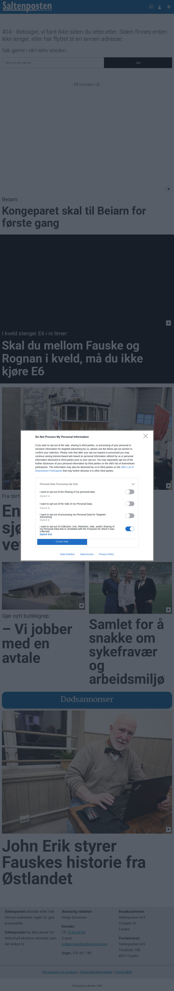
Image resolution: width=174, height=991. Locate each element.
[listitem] (87, 484)
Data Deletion (67, 554)
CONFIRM (62, 542)
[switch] (129, 491)
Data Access (86, 554)
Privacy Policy (106, 554)
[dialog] (87, 495)
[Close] (146, 437)
